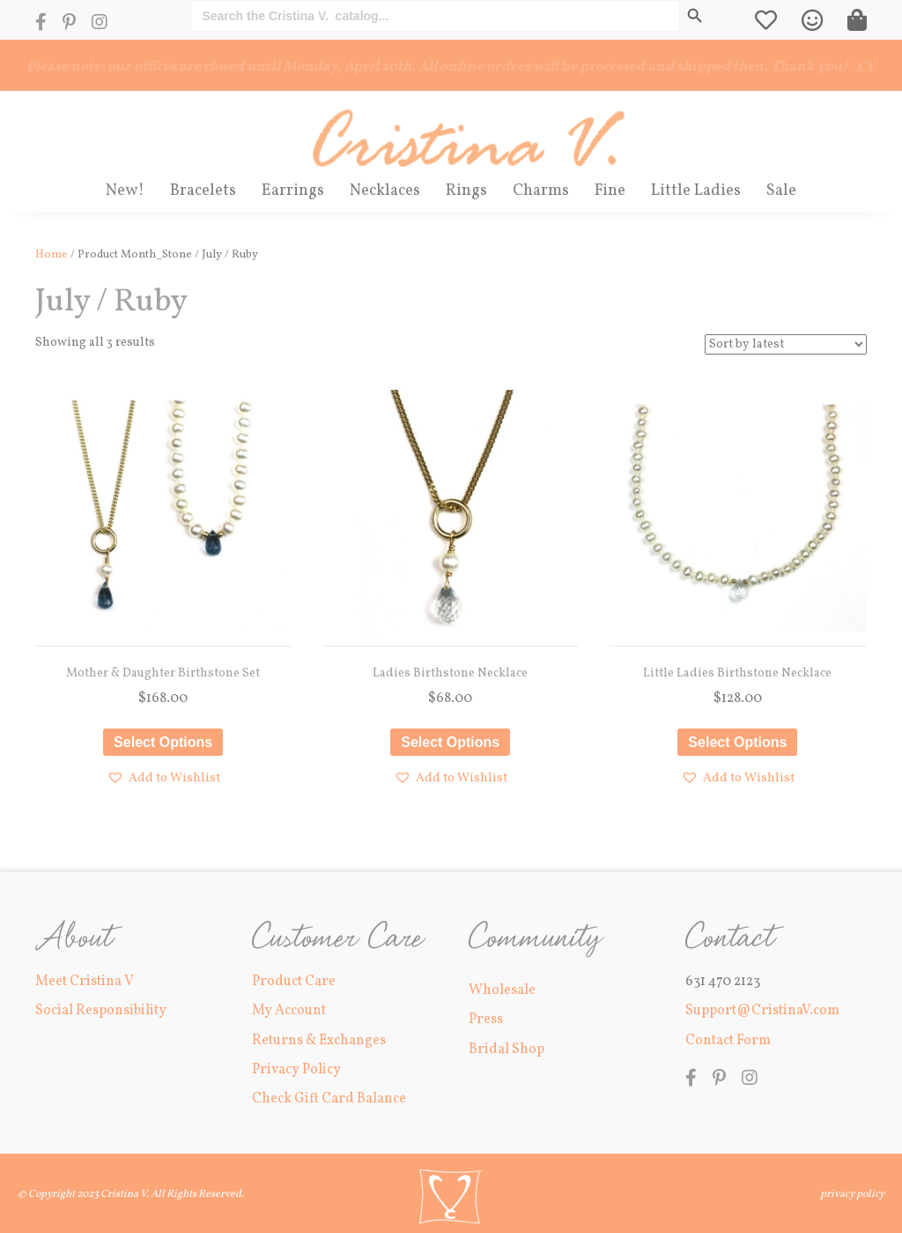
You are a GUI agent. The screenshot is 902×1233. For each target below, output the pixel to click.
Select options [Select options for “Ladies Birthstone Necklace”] (450, 742)
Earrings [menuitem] (293, 191)
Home (51, 255)
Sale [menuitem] (781, 191)
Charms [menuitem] (541, 191)
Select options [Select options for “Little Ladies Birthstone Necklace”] (737, 742)
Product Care (294, 981)
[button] (163, 778)
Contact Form (728, 1040)
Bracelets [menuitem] (203, 191)
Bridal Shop (506, 1049)
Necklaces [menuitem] (385, 191)
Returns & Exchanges (319, 1040)
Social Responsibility (100, 1010)
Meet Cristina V (84, 981)
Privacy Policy (296, 1070)
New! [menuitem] (125, 191)
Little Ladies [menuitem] (696, 191)
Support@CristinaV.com (762, 1010)
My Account (289, 1010)
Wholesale (502, 990)
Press (486, 1019)
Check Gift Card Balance (329, 1099)
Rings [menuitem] (466, 191)
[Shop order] (786, 344)
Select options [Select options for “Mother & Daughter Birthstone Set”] (163, 742)
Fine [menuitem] (610, 191)
